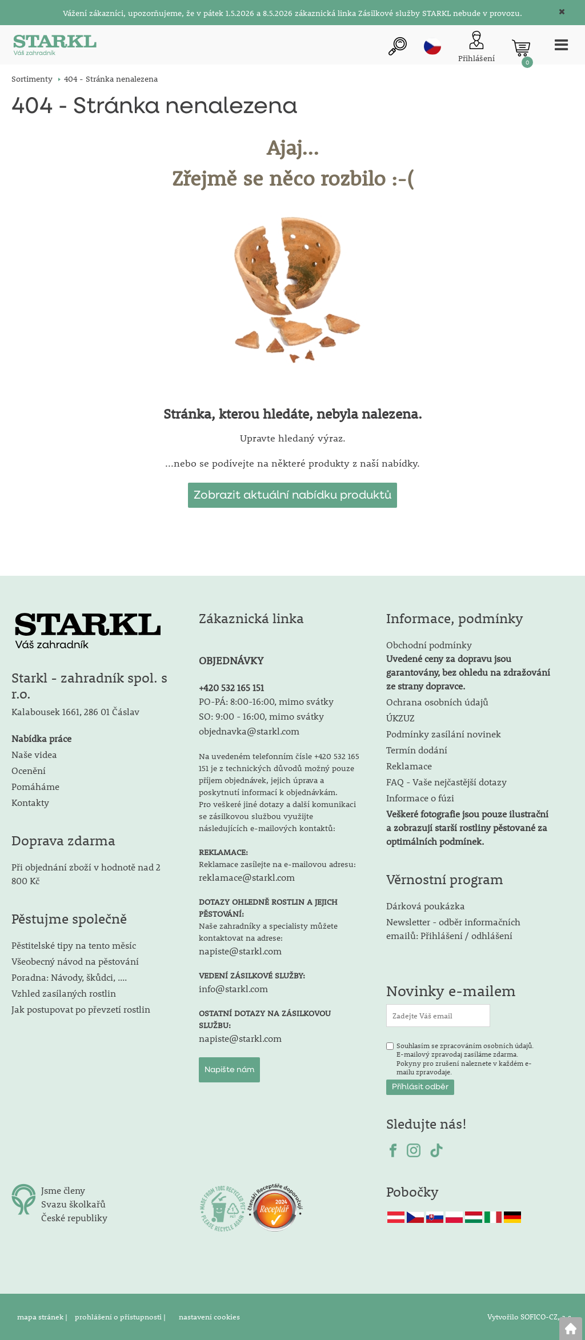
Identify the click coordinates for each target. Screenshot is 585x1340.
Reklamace (409, 766)
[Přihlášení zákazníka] (475, 48)
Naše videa (34, 754)
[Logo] (54, 48)
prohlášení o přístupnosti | (121, 1316)
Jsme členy (63, 1190)
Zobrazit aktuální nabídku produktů (292, 495)
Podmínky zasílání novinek (443, 734)
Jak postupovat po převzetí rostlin (80, 1009)
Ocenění (28, 770)
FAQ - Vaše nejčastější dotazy (446, 782)
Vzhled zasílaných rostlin (63, 993)
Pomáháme (35, 786)
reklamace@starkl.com (247, 877)
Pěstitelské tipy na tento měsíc (73, 945)
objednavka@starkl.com (249, 731)
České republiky (74, 1217)
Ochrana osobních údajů (437, 702)
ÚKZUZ (400, 718)
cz (431, 46)
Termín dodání (416, 750)
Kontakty (30, 802)
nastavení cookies (209, 1316)
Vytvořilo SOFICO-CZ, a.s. (530, 1316)
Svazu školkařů (73, 1204)
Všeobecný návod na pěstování (75, 961)
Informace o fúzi (420, 798)
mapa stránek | (43, 1316)
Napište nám (229, 1070)
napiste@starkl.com (240, 951)
